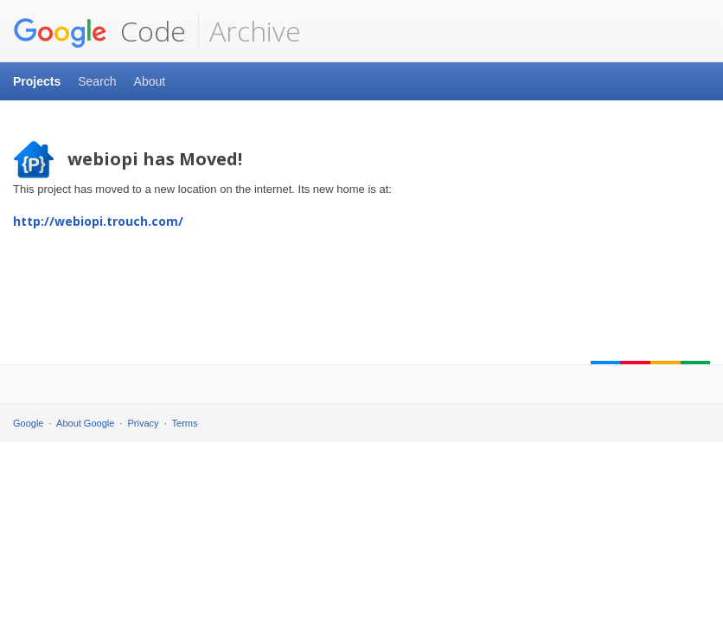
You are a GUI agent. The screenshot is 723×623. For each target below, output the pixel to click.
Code (99, 31)
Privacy (143, 423)
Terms (185, 423)
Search (97, 81)
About (150, 81)
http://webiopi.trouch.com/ (98, 221)
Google (28, 423)
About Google (85, 423)
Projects (37, 81)
